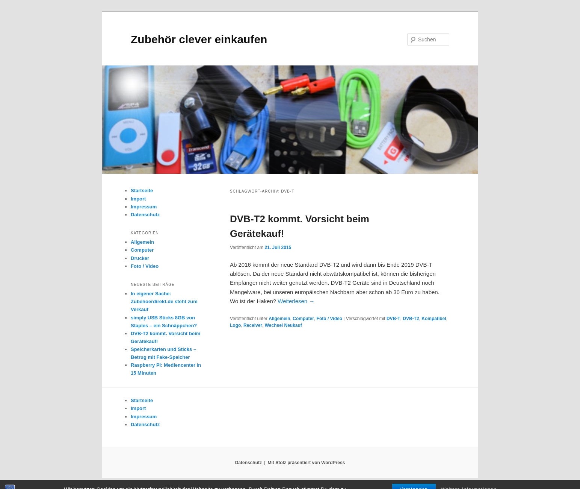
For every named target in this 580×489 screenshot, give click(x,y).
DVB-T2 (411, 318)
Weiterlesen (296, 301)
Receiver (252, 325)
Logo (235, 325)
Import (138, 199)
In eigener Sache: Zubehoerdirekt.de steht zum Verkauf (164, 301)
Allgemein (279, 318)
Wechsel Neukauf (283, 325)
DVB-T (393, 318)
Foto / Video (329, 318)
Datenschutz (145, 214)
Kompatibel (433, 318)
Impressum (144, 207)
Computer (303, 318)
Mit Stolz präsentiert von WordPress (306, 462)
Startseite (142, 190)
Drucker (140, 258)
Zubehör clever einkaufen (199, 39)
